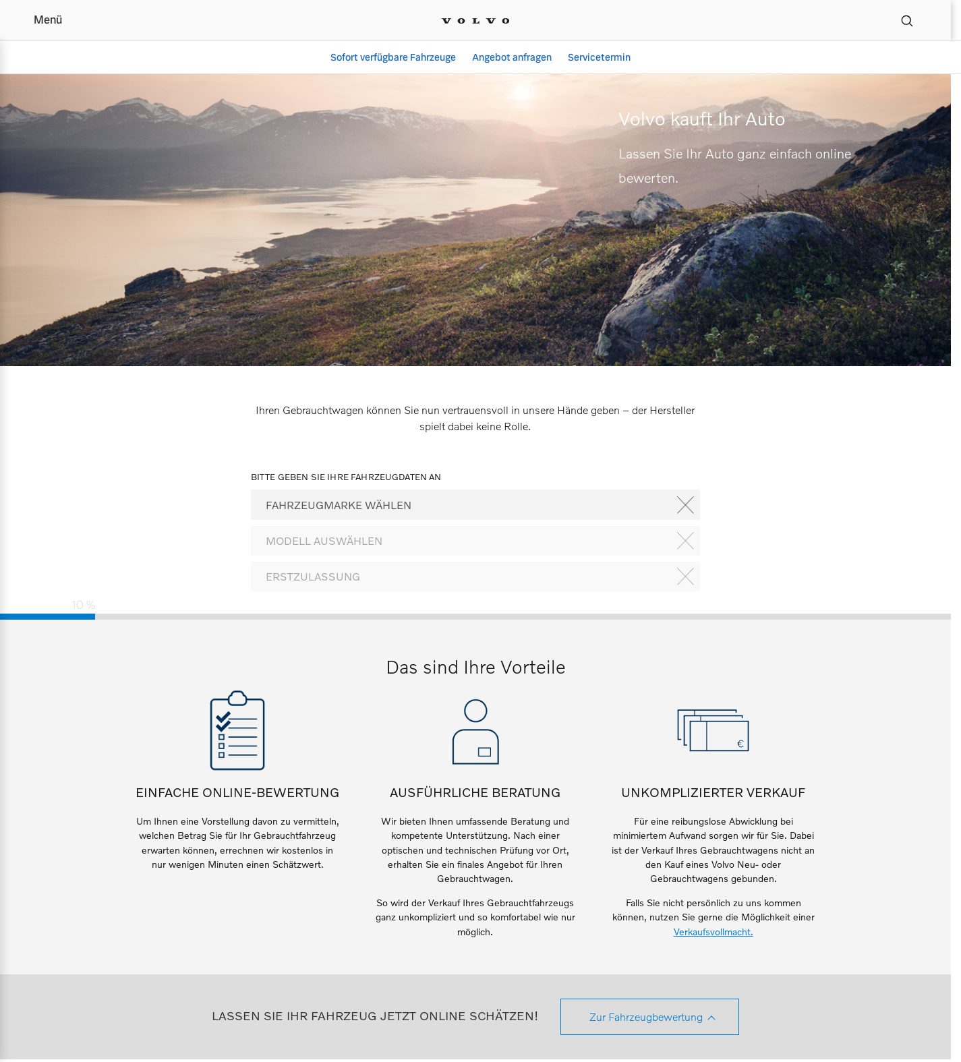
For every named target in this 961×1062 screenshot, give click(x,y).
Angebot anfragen (512, 57)
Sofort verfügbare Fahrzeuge (393, 57)
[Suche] (907, 20)
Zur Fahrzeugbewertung (646, 1016)
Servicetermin (599, 57)
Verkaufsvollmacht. (713, 931)
